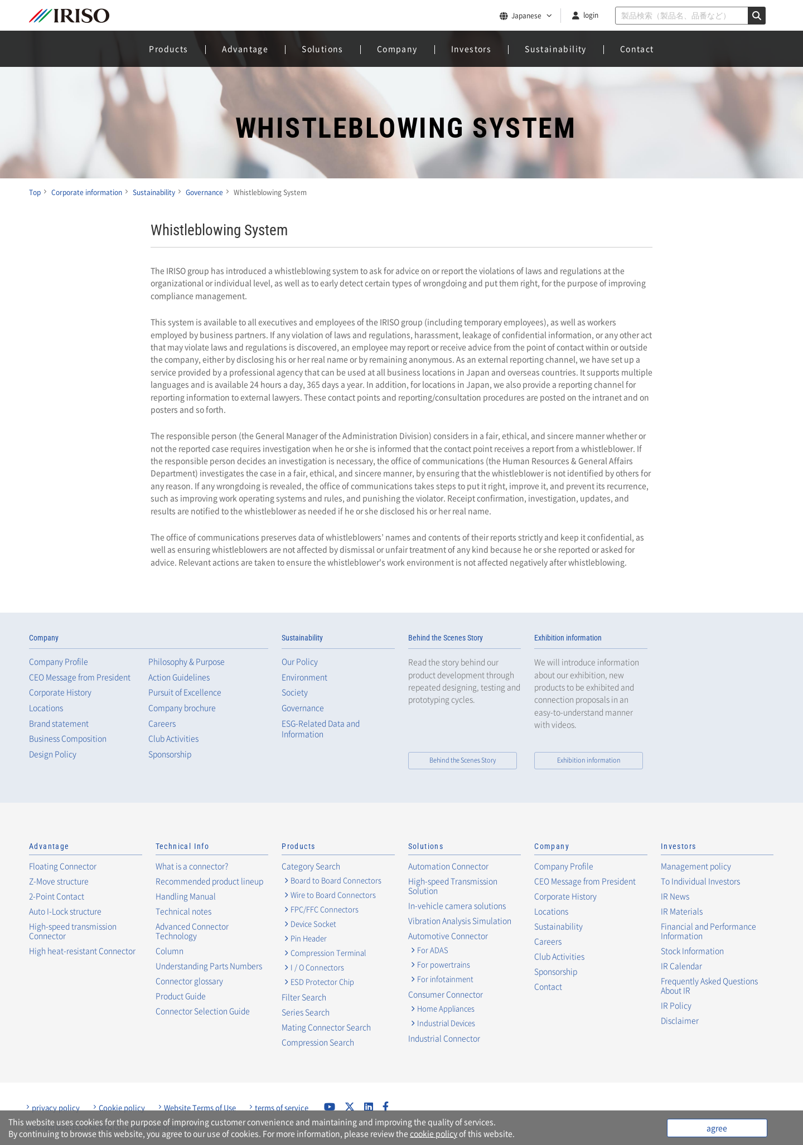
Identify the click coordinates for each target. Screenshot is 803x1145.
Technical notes (183, 910)
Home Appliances (446, 1008)
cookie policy (433, 1133)
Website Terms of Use (200, 1107)
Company (397, 48)
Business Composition (68, 738)
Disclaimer (680, 1020)
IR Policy (676, 1005)
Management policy (696, 865)
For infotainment (445, 978)
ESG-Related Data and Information (321, 729)
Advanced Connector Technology (192, 930)
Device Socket (313, 923)
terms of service (281, 1107)
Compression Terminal (328, 952)
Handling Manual (186, 895)
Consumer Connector (445, 994)
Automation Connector (448, 865)
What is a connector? (192, 865)
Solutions (323, 48)
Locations (46, 707)
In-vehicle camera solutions (457, 905)
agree (717, 1127)
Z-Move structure (59, 880)
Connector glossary (189, 980)
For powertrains (443, 964)
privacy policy (56, 1107)
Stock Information (692, 950)
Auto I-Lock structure (65, 910)
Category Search (311, 865)
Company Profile (58, 661)
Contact (637, 48)
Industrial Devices (446, 1022)
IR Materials (682, 910)
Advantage (245, 48)
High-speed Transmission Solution (452, 885)
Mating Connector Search (326, 1026)
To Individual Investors (700, 880)
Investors (471, 48)
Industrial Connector (444, 1038)
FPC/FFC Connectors (325, 909)
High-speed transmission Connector (73, 930)
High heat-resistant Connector (82, 950)
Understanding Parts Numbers (209, 965)
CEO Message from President (79, 677)
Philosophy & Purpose (186, 661)
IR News (675, 895)
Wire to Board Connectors (333, 894)
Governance (303, 707)
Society (295, 692)
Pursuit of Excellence (184, 692)
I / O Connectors (317, 967)
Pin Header (309, 938)
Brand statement (59, 723)
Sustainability (556, 48)
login (590, 15)
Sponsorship (169, 754)
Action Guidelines (179, 677)
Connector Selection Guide (203, 1010)
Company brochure (182, 707)
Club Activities (173, 738)
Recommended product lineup (209, 880)
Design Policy (52, 754)
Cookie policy (122, 1107)
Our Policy (300, 661)
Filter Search (304, 996)
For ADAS (432, 949)
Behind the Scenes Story (445, 637)
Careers (162, 723)
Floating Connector (62, 865)
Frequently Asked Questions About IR (709, 985)
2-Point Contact (56, 895)
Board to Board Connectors (336, 880)
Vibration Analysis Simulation (459, 920)
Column (169, 950)
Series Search (306, 1011)
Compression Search (318, 1041)
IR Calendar (681, 965)
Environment (304, 677)
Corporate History (60, 692)
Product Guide (181, 995)
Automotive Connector (448, 935)
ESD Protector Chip (322, 981)
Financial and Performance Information (708, 930)
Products (168, 48)
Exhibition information (568, 637)
